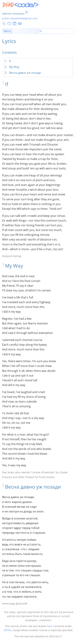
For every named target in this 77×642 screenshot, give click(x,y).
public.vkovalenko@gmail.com (19, 18)
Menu (7, 31)
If (10, 61)
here (49, 626)
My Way (14, 67)
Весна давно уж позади (25, 73)
